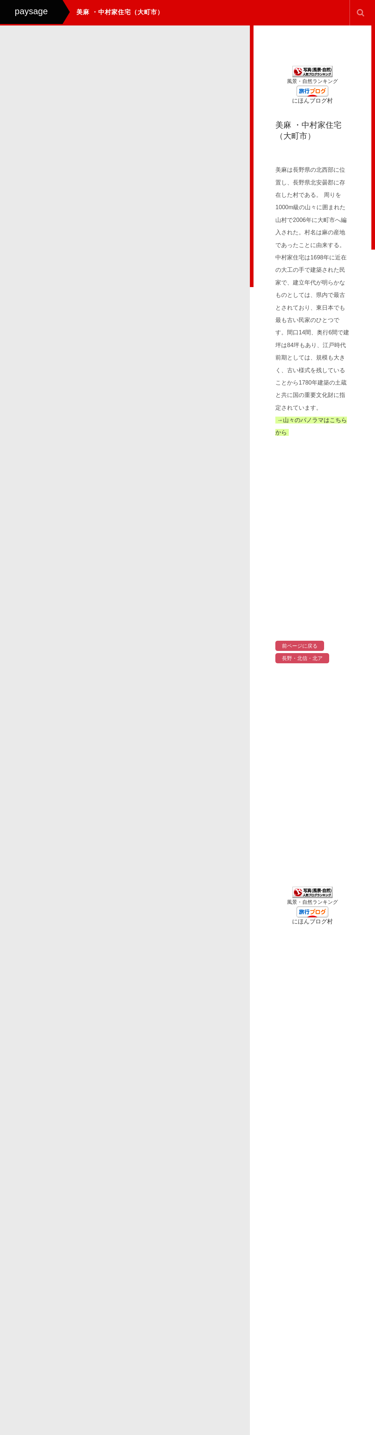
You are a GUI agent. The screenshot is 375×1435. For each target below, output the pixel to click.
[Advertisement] (312, 777)
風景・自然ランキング (312, 81)
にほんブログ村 (312, 101)
